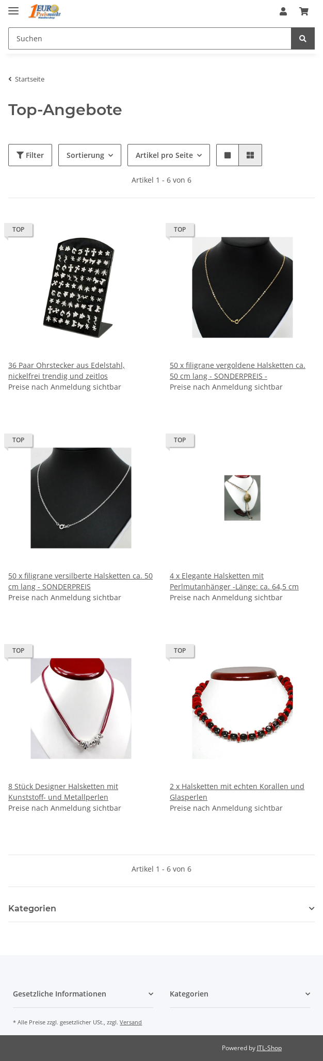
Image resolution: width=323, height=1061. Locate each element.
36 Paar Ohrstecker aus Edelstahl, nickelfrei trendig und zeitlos (66, 370)
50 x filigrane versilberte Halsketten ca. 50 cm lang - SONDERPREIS (80, 581)
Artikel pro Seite (164, 155)
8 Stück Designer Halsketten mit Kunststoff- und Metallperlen (63, 791)
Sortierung (85, 155)
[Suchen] (150, 38)
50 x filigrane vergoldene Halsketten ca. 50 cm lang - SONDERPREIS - (237, 370)
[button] (283, 11)
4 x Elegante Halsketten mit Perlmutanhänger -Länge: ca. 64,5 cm (234, 581)
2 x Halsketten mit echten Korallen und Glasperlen (237, 791)
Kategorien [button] (32, 908)
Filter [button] (30, 155)
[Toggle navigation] (13, 6)
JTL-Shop (269, 1047)
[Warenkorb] (304, 11)
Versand (131, 1022)
